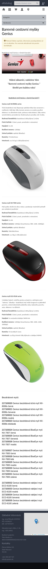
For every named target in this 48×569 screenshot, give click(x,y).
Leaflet (34, 534)
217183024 (7, 430)
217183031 (7, 474)
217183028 (7, 456)
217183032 (7, 483)
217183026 (7, 441)
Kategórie (23, 17)
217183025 (7, 436)
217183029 (7, 462)
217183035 (7, 500)
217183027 (7, 450)
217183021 (7, 409)
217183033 (7, 489)
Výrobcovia (23, 23)
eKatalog (7, 3)
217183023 (7, 421)
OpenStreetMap (41, 534)
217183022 (7, 415)
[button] (36, 521)
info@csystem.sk (7, 559)
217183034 (7, 495)
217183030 (7, 468)
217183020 (7, 403)
